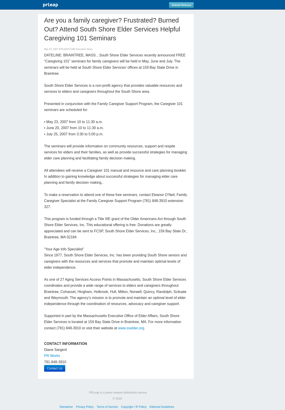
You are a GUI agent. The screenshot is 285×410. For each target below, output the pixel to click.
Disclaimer (66, 406)
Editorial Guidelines (162, 406)
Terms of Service (107, 406)
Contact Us (54, 368)
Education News (84, 49)
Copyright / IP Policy (134, 406)
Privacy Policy (85, 406)
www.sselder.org (131, 328)
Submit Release (181, 5)
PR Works (52, 356)
